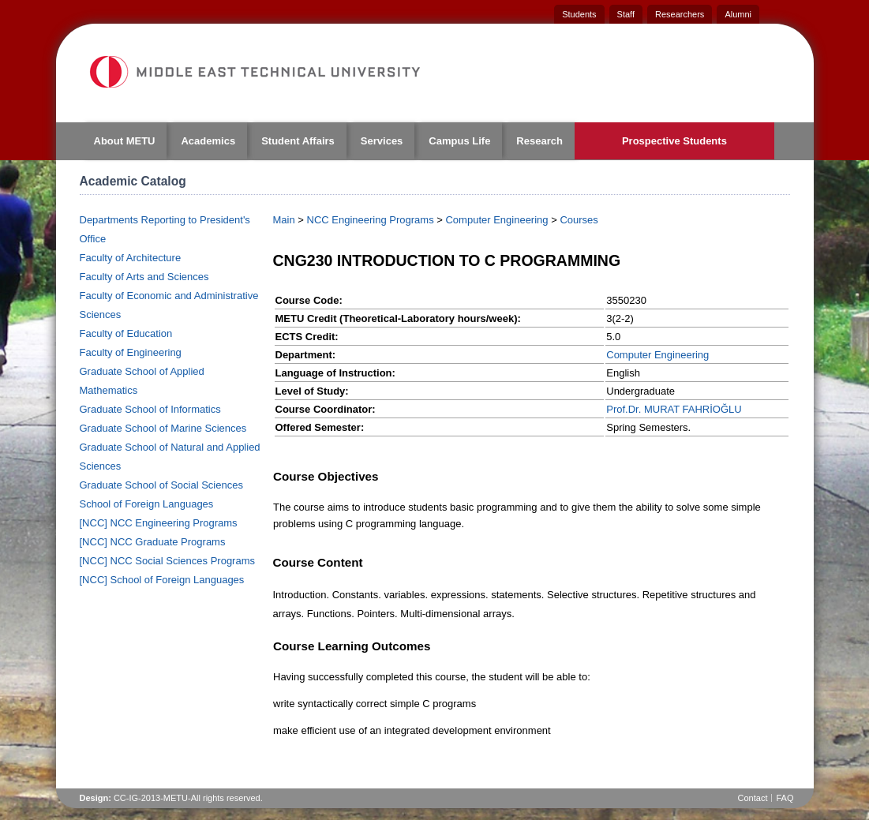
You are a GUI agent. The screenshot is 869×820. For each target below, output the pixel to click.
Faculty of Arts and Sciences (144, 277)
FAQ (784, 798)
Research (539, 141)
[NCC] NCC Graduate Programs (153, 542)
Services (382, 141)
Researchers (679, 14)
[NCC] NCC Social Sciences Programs (168, 561)
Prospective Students (674, 141)
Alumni (738, 14)
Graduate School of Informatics (150, 409)
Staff (626, 14)
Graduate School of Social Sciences (161, 485)
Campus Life (459, 141)
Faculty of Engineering (131, 352)
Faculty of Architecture (131, 258)
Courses (578, 220)
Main (284, 220)
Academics (208, 141)
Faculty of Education (126, 333)
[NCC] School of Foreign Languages (162, 580)
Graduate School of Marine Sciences (163, 428)
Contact (753, 798)
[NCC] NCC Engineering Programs (159, 523)
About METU (124, 141)
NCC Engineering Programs (370, 220)
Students (579, 14)
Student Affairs (298, 141)
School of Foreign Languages (147, 504)
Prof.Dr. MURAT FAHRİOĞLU (673, 409)
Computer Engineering (496, 220)
